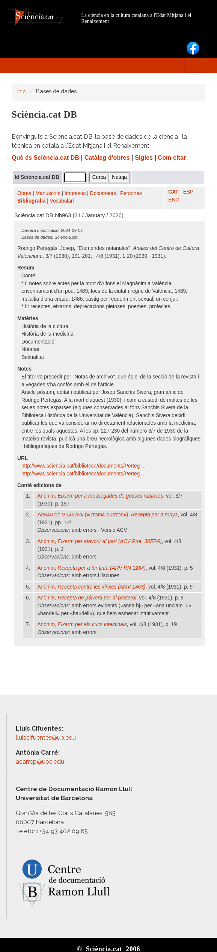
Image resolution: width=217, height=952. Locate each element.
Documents (103, 193)
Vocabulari (62, 201)
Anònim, (100, 496)
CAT (173, 192)
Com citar (172, 157)
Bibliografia (31, 201)
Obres (24, 193)
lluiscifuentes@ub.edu (46, 737)
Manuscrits (48, 193)
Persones (131, 193)
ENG (173, 200)
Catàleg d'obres (107, 157)
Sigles (144, 157)
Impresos (75, 193)
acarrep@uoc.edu (40, 761)
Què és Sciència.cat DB (45, 157)
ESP (188, 192)
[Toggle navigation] (194, 65)
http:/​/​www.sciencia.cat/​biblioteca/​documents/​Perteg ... (84, 466)
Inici (22, 91)
